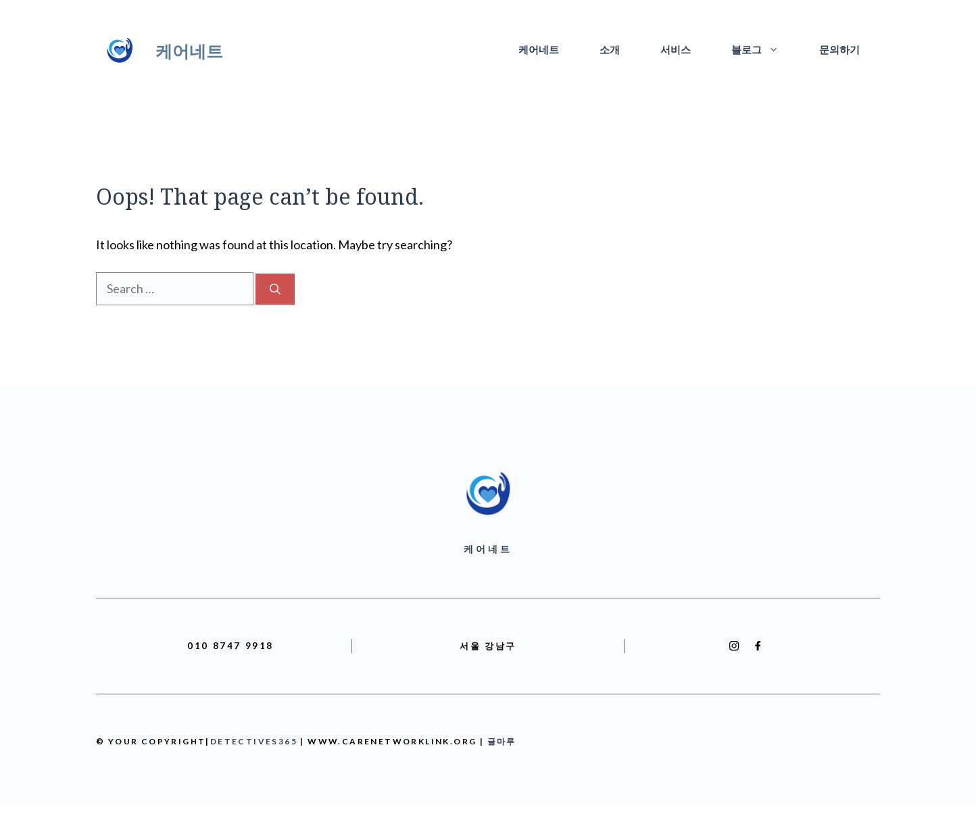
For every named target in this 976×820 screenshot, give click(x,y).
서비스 (675, 50)
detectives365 (253, 741)
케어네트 (189, 51)
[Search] (275, 289)
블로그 (765, 50)
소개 (610, 50)
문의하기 (839, 50)
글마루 (501, 741)
